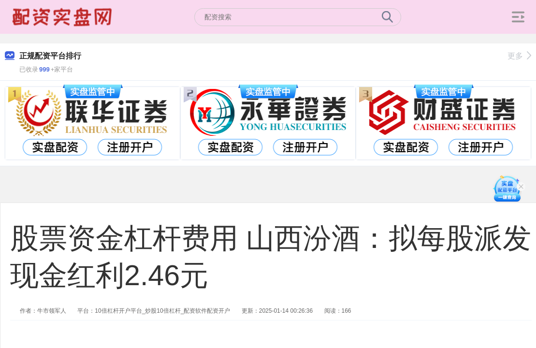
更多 (519, 56)
